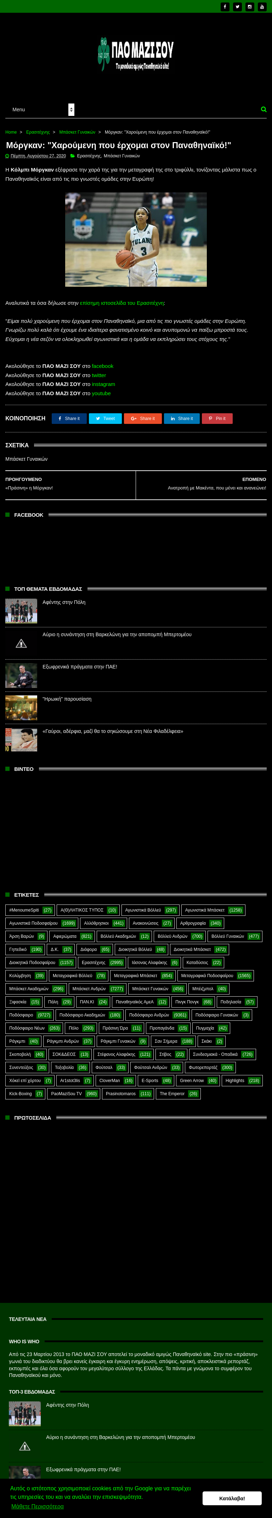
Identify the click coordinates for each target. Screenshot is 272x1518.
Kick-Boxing (20, 1089)
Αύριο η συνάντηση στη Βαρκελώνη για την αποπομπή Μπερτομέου (117, 630)
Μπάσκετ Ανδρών (89, 984)
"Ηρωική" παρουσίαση (66, 694)
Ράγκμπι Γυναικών (118, 1036)
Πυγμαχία (205, 1023)
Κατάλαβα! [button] (232, 1498)
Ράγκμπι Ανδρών (63, 1036)
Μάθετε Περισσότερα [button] (37, 1507)
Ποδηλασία (231, 997)
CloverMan (110, 1076)
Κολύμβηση (20, 971)
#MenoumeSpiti (24, 905)
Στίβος (165, 1049)
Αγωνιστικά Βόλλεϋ (143, 905)
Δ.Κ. (55, 944)
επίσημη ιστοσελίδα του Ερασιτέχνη (122, 298)
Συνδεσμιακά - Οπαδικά (215, 1049)
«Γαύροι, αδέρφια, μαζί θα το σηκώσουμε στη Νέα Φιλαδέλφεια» (112, 726)
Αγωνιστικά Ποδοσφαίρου (33, 918)
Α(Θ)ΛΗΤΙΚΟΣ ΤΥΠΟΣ (82, 905)
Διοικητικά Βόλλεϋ (135, 944)
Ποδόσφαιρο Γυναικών (217, 1010)
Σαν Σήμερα (166, 1036)
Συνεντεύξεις (21, 1062)
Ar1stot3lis (70, 1076)
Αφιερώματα (64, 931)
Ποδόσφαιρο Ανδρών (149, 1010)
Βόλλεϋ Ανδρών (172, 931)
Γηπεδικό (18, 944)
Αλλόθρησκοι (96, 918)
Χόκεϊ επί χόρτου (25, 1076)
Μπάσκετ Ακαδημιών (28, 984)
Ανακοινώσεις (146, 918)
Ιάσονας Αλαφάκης (149, 958)
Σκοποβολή (20, 1049)
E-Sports (150, 1076)
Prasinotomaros (121, 1089)
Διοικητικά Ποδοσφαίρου (32, 958)
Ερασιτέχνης (38, 127)
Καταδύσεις (197, 958)
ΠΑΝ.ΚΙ (87, 997)
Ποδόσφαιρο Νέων (27, 1023)
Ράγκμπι (17, 1036)
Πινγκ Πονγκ (187, 997)
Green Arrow (192, 1076)
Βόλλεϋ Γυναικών (227, 931)
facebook (102, 361)
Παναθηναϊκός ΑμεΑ (135, 997)
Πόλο (74, 1023)
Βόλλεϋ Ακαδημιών (118, 931)
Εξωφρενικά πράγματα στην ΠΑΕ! (79, 662)
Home (11, 127)
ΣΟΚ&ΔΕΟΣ (64, 1049)
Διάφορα (88, 944)
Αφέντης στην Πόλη (63, 597)
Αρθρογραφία (193, 918)
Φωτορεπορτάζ (203, 1062)
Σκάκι (207, 1036)
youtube (101, 389)
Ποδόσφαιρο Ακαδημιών (82, 1010)
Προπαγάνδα (162, 1023)
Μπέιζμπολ (202, 984)
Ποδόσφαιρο (21, 1010)
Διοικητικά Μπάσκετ (192, 944)
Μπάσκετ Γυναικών (77, 127)
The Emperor (172, 1089)
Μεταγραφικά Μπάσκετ (135, 971)
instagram (103, 379)
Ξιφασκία (17, 997)
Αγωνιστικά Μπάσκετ (205, 905)
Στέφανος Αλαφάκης (116, 1049)
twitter (99, 371)
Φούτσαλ (104, 1062)
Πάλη (53, 997)
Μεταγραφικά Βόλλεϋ (72, 971)
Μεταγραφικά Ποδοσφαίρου (207, 971)
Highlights (235, 1076)
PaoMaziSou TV (66, 1089)
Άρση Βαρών (21, 931)
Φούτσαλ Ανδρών (150, 1062)
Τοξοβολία (64, 1062)
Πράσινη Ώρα (115, 1023)
